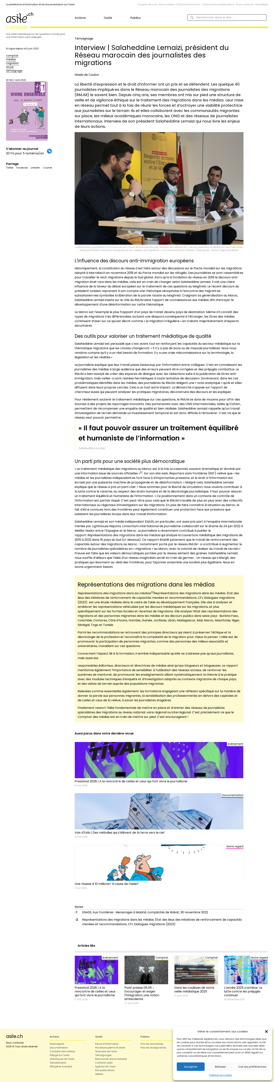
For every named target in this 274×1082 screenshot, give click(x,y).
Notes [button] (79, 907)
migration (12, 63)
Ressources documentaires (111, 1059)
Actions (80, 18)
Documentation (59, 1047)
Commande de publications (217, 4)
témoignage (14, 71)
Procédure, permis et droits (110, 1047)
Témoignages (103, 1055)
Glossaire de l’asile (106, 1051)
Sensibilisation (58, 1062)
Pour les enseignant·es (153, 1047)
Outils (108, 18)
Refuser (220, 1067)
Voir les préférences (252, 1067)
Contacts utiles (104, 1062)
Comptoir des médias (62, 1051)
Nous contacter (245, 4)
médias (11, 59)
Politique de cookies (220, 1075)
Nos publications (105, 1070)
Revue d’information (107, 1043)
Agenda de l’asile (105, 1066)
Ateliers (99, 1074)
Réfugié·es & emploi (61, 1066)
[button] (266, 1031)
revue (10, 67)
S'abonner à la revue (188, 4)
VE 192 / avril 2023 (27, 109)
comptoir (12, 55)
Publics (135, 18)
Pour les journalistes (152, 1043)
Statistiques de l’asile (62, 1059)
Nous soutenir (167, 4)
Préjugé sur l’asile (59, 1055)
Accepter (190, 1067)
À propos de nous (147, 4)
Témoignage (84, 38)
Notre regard (57, 1043)
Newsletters (261, 4)
